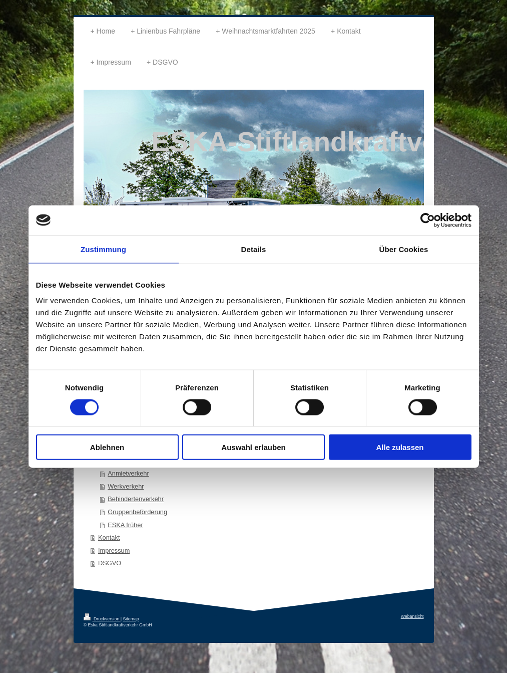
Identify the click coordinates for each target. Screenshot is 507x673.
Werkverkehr (126, 486)
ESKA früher (125, 525)
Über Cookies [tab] (403, 249)
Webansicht (412, 616)
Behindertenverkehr (136, 499)
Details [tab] (253, 249)
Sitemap (131, 618)
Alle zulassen (399, 447)
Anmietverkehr (128, 473)
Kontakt (109, 537)
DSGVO (109, 563)
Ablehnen (107, 447)
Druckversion (102, 618)
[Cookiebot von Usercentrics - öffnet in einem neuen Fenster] (427, 220)
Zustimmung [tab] (103, 249)
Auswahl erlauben (253, 447)
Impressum (114, 550)
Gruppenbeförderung (137, 512)
